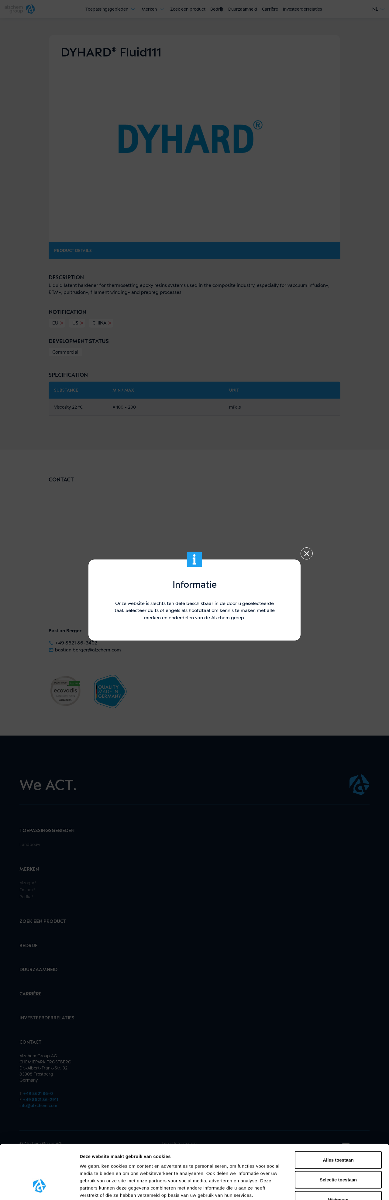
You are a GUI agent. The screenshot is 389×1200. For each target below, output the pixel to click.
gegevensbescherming (171, 1156)
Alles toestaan (338, 1113)
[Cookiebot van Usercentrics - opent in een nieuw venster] (39, 1188)
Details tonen (328, 1188)
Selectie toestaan (338, 1133)
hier (94, 1163)
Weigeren (338, 1153)
